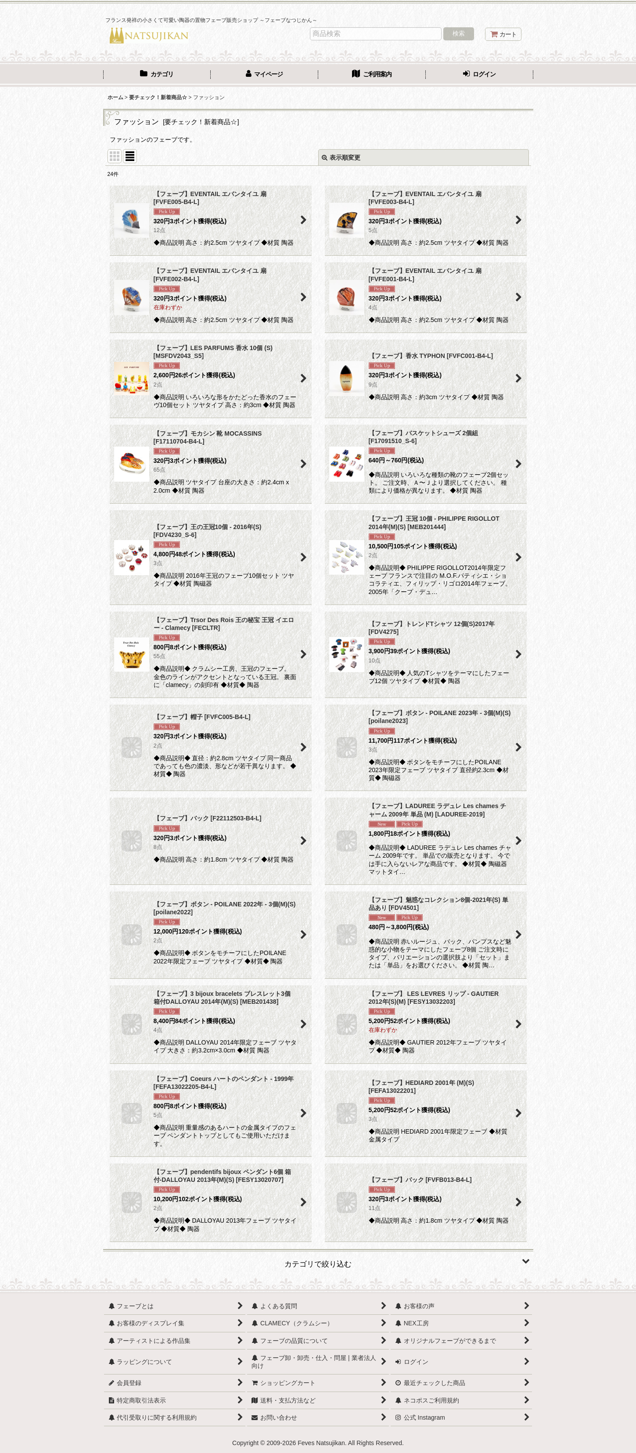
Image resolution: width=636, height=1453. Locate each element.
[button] (318, 1261)
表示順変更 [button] (341, 157)
